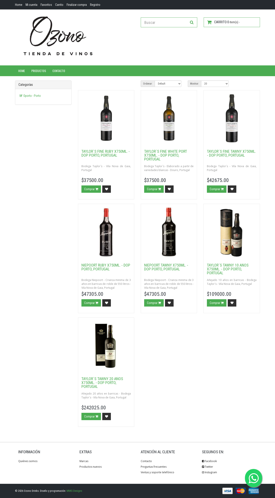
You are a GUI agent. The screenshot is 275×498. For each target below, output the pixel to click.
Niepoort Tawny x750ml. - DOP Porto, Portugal (166, 267)
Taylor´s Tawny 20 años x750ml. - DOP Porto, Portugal (102, 382)
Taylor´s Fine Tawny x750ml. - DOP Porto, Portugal (231, 153)
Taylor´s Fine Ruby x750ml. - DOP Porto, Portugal (105, 153)
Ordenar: (148, 83)
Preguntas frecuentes (154, 467)
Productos (38, 70)
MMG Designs (74, 490)
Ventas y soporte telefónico (157, 472)
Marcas (83, 461)
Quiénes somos (27, 461)
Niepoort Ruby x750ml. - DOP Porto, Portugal (105, 267)
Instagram (209, 472)
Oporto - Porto (32, 95)
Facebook (209, 461)
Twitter (207, 467)
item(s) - (223, 22)
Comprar (91, 189)
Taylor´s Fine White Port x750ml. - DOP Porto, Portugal (165, 155)
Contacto (58, 70)
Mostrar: (194, 83)
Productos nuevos (90, 467)
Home (21, 70)
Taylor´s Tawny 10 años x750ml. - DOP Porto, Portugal (228, 269)
